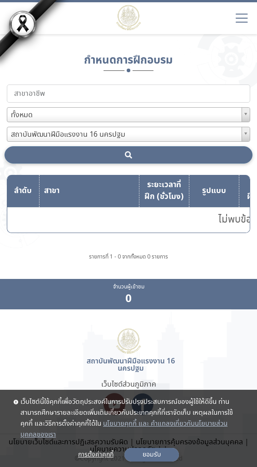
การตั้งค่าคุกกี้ (96, 454)
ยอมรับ (152, 454)
